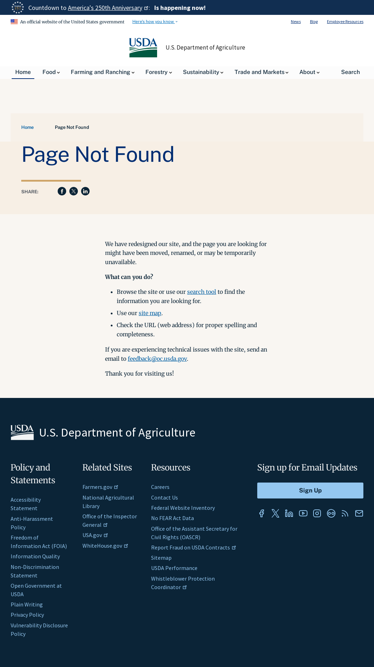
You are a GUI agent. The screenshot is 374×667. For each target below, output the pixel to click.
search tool (201, 291)
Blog (314, 21)
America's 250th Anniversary (108, 8)
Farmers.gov (100, 486)
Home (27, 127)
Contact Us (164, 497)
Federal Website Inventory (183, 507)
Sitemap (161, 557)
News (296, 21)
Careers (160, 486)
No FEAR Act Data (172, 517)
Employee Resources (345, 21)
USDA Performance (174, 567)
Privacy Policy (27, 614)
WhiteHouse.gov (105, 545)
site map (150, 313)
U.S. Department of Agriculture (205, 47)
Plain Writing (27, 604)
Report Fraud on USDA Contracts (193, 547)
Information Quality (35, 556)
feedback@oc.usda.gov (157, 358)
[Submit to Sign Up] (310, 490)
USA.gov (95, 534)
